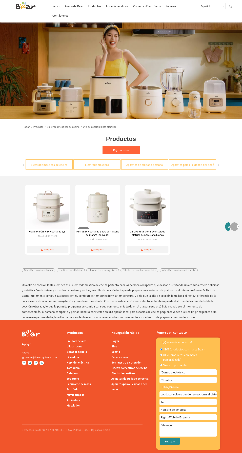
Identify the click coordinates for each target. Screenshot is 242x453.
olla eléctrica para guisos (103, 270)
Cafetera (72, 373)
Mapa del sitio (102, 430)
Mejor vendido (121, 150)
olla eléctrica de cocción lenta (178, 270)
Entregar (170, 441)
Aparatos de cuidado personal (145, 165)
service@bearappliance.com (41, 357)
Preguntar (47, 249)
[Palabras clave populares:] (231, 7)
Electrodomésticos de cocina (49, 165)
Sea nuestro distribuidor (126, 362)
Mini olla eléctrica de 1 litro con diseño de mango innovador (97, 233)
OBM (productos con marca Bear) (182, 349)
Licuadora (73, 357)
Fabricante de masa (79, 384)
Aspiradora (73, 400)
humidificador (75, 394)
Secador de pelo (77, 351)
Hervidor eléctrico (78, 362)
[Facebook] (24, 363)
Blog (114, 346)
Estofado (72, 389)
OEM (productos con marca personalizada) (178, 357)
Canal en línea (120, 357)
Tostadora (73, 368)
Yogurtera (73, 378)
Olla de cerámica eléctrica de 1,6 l (47, 231)
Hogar (115, 341)
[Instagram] (30, 363)
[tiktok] (36, 363)
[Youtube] (41, 363)
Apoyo (25, 352)
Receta (115, 351)
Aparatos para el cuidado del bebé (192, 165)
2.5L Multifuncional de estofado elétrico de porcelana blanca (147, 233)
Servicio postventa (173, 365)
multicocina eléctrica (71, 270)
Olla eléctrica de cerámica (38, 270)
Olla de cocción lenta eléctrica (139, 270)
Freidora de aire (76, 341)
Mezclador (73, 405)
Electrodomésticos (97, 165)
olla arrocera (74, 346)
